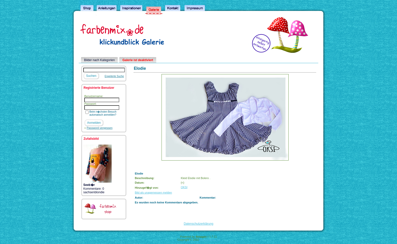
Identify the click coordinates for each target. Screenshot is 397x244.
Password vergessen (99, 127)
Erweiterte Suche (114, 76)
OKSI (184, 187)
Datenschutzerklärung (198, 223)
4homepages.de (210, 239)
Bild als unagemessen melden (153, 192)
